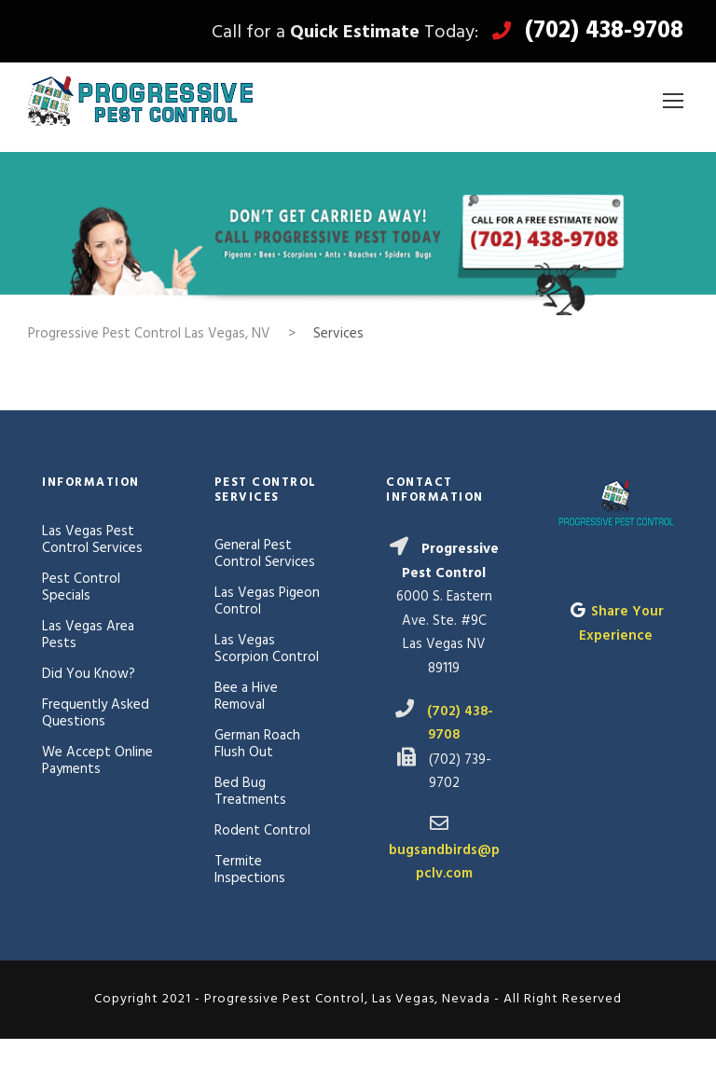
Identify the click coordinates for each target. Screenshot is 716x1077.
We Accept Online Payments (97, 760)
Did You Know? (88, 674)
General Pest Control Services (264, 553)
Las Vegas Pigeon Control (267, 601)
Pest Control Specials (81, 587)
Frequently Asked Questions (95, 713)
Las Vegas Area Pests (88, 635)
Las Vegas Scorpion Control (266, 649)
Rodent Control (262, 831)
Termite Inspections (249, 870)
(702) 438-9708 (604, 32)
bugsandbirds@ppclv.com (444, 862)
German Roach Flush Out (257, 744)
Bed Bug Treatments (250, 791)
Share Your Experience (621, 624)
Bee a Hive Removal (246, 696)
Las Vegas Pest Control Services (92, 539)
